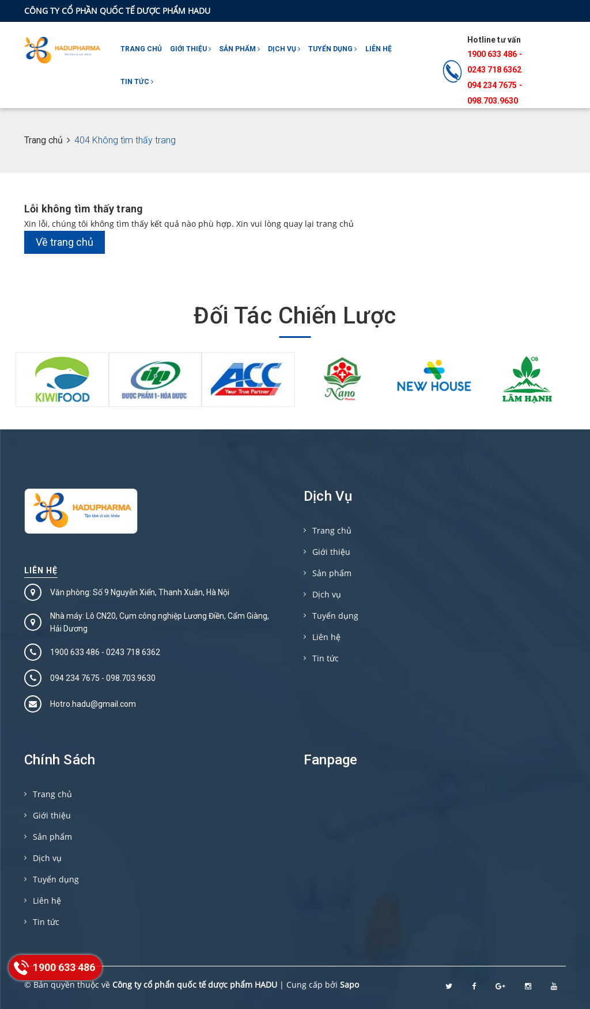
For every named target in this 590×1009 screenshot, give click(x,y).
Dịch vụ (284, 49)
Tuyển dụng (332, 49)
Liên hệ (378, 49)
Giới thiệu (190, 49)
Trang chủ (141, 49)
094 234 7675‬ (492, 85)
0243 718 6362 (494, 69)
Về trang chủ (64, 242)
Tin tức (136, 82)
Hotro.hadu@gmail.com (93, 704)
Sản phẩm (239, 49)
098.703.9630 (492, 100)
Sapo (349, 984)
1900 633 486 (492, 54)
